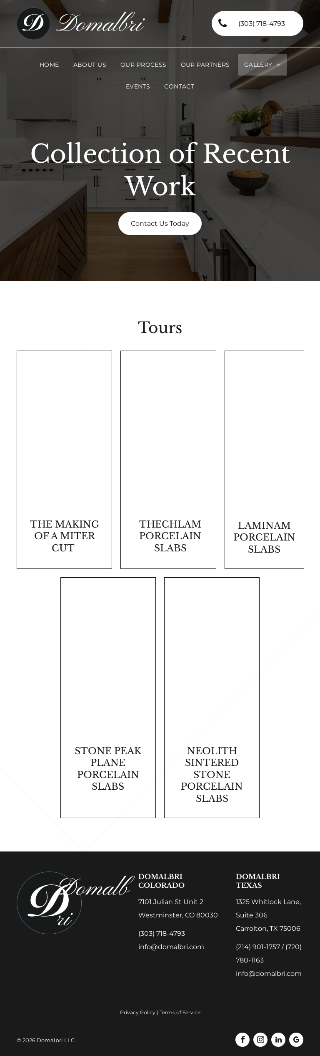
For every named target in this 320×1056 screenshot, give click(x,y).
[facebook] (242, 1041)
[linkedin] (278, 1041)
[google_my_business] (296, 1041)
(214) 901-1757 (258, 947)
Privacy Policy (137, 1012)
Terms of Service (180, 1012)
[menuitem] (49, 65)
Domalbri (99, 24)
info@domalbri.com (171, 947)
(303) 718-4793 (161, 933)
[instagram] (260, 1041)
